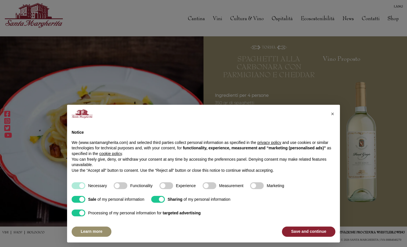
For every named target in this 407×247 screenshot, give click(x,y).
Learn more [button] (91, 231)
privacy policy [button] (269, 142)
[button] (332, 113)
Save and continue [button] (308, 231)
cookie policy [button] (110, 153)
